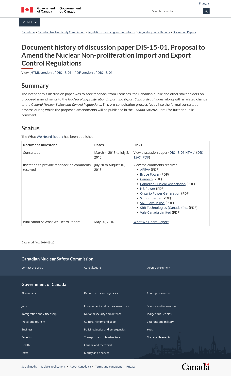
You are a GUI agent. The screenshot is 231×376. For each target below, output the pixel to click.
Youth (150, 329)
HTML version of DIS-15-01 (51, 72)
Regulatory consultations (154, 32)
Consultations (92, 267)
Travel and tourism (33, 322)
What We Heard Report (151, 222)
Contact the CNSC (32, 267)
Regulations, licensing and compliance (111, 32)
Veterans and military (160, 322)
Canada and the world (98, 345)
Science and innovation (161, 306)
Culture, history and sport (100, 322)
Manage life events (158, 337)
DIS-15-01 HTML (181, 152)
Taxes (24, 353)
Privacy (130, 366)
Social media (29, 366)
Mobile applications (53, 366)
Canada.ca (28, 32)
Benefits (26, 337)
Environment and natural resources (106, 306)
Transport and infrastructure (102, 337)
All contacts (28, 293)
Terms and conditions (108, 366)
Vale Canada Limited (155, 212)
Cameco (146, 179)
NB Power (147, 188)
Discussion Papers (184, 32)
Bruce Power (150, 174)
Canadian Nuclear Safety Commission (61, 32)
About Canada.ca (80, 366)
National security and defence (102, 314)
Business (27, 329)
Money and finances (96, 353)
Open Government (158, 267)
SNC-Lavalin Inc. (152, 203)
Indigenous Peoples (159, 314)
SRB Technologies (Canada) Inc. (164, 207)
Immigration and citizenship (39, 314)
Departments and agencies (101, 293)
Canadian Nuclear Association (163, 184)
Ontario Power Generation (160, 193)
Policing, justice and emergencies (105, 329)
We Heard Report (50, 136)
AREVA (145, 169)
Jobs (24, 306)
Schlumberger (151, 198)
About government (159, 293)
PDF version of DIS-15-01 (94, 72)
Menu (29, 22)
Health (25, 345)
